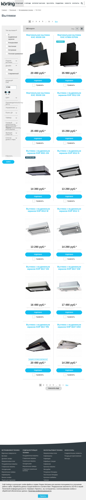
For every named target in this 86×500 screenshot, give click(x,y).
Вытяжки (4, 456)
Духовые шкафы (7, 458)
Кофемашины (6, 475)
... (46, 21)
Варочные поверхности (9, 453)
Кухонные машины (49, 466)
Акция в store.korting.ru (38, 359)
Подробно (38, 80)
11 (49, 21)
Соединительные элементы (73, 453)
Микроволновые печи (8, 461)
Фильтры (67, 458)
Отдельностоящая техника (30, 451)
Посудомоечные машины (9, 464)
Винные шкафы (6, 477)
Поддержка (59, 3)
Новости (68, 3)
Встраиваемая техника (11, 450)
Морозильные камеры (8, 472)
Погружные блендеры (50, 472)
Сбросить (7, 156)
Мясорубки (47, 469)
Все (56, 21)
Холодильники (6, 469)
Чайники (46, 480)
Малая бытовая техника (53, 450)
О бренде (27, 3)
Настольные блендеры (51, 475)
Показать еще (53, 388)
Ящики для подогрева (8, 480)
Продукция (19, 3)
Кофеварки (47, 458)
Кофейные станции (50, 461)
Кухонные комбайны (50, 477)
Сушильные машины (29, 461)
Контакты (76, 3)
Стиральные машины (8, 466)
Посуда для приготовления (72, 456)
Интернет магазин (38, 3)
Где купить (50, 3)
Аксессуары (69, 450)
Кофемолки (47, 464)
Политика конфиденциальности (39, 491)
